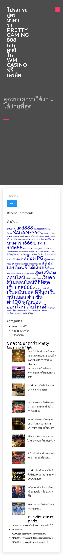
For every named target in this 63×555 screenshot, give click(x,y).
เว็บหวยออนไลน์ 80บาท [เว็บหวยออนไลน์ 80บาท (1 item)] (30, 311)
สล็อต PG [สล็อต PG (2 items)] (33, 258)
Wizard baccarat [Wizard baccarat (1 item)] (13, 237)
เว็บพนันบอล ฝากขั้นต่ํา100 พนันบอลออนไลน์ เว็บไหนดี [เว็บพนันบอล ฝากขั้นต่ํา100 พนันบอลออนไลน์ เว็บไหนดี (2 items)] (31, 299)
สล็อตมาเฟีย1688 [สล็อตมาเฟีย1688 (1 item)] (21, 264)
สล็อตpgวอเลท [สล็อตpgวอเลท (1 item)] (49, 259)
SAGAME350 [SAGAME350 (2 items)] (27, 233)
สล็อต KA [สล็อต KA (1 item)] (19, 259)
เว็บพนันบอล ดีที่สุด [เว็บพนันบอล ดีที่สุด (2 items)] (27, 292)
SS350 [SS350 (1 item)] (44, 234)
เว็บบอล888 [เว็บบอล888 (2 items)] (20, 287)
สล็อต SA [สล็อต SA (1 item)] (10, 264)
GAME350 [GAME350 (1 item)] (11, 229)
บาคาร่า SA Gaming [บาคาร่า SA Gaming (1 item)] (30, 249)
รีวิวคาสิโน (18, 335)
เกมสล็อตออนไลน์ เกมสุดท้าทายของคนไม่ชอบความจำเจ (41, 372)
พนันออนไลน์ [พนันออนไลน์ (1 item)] (37, 254)
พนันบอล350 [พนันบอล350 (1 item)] (26, 254)
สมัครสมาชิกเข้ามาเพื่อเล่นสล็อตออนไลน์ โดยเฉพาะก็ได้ (41, 491)
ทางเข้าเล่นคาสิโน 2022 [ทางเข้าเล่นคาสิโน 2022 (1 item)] (46, 239)
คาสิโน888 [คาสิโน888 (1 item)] (23, 237)
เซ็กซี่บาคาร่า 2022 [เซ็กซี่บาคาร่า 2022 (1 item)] (33, 279)
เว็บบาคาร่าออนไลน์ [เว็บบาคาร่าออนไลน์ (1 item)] (41, 288)
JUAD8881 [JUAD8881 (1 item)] (38, 229)
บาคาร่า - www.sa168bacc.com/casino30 (32, 525)
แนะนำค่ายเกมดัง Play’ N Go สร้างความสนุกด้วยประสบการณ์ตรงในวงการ (41, 423)
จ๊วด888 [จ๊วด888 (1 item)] (17, 239)
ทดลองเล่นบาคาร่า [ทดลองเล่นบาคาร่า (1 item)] (28, 239)
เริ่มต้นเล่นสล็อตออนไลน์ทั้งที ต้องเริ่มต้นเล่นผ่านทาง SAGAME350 (42, 474)
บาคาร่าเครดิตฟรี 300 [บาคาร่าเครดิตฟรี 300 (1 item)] (30, 252)
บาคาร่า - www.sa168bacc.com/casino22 (32, 537)
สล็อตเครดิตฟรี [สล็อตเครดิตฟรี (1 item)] (35, 264)
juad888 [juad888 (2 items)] (24, 228)
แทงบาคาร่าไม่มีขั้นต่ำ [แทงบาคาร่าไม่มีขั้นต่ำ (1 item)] (25, 313)
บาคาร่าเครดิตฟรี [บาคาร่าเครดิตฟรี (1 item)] (14, 252)
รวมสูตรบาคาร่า (20, 330)
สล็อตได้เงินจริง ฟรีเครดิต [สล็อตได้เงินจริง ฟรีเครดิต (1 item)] (24, 274)
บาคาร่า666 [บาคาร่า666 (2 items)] (20, 243)
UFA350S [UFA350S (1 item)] (51, 234)
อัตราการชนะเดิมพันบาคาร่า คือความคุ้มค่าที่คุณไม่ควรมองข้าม (41, 406)
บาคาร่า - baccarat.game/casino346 (30, 542)
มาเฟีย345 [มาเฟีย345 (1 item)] (46, 254)
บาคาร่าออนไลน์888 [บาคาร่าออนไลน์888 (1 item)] (47, 249)
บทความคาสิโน (20, 326)
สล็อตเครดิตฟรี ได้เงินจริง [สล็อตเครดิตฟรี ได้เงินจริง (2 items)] (30, 265)
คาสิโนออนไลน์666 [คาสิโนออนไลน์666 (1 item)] (36, 237)
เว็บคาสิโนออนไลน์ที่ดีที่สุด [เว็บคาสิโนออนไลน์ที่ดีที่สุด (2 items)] (31, 279)
